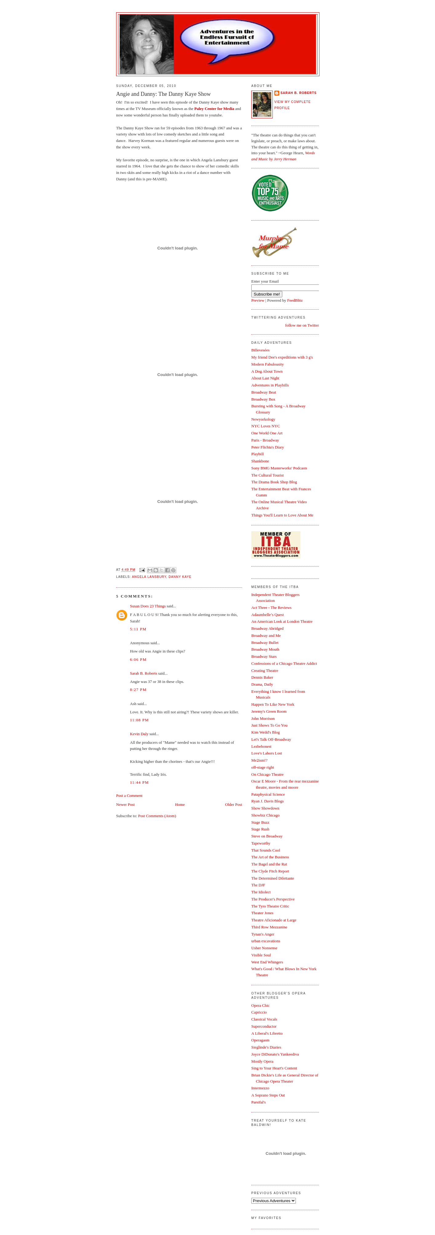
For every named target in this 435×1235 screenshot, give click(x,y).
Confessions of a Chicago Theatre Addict (284, 663)
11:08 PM (139, 720)
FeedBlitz (295, 300)
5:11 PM (138, 629)
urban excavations (265, 941)
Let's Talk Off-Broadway (271, 739)
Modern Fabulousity (267, 364)
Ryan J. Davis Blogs (267, 801)
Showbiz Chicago (265, 815)
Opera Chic (260, 1005)
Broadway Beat (263, 392)
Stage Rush (260, 829)
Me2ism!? (259, 760)
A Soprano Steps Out (268, 1095)
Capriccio (259, 1012)
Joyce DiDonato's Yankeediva (275, 1054)
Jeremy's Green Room (269, 711)
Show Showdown (265, 808)
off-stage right (262, 767)
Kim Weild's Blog (265, 732)
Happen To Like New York (272, 704)
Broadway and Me (266, 635)
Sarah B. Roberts (143, 673)
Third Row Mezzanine (269, 927)
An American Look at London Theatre (281, 621)
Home (180, 804)
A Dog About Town (267, 371)
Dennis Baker (262, 677)
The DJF (258, 885)
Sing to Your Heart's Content (274, 1068)
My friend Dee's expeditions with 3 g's (282, 357)
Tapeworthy (260, 843)
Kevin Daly (139, 733)
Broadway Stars (264, 656)
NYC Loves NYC (265, 426)
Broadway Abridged (267, 628)
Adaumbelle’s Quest (267, 614)
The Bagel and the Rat (269, 864)
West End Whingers (267, 962)
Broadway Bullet (264, 642)
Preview (258, 300)
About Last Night (265, 378)
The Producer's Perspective (273, 899)
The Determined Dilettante (272, 878)
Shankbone (260, 461)
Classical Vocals (264, 1019)
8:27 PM (138, 689)
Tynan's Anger (262, 934)
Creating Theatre (264, 670)
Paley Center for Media (214, 108)
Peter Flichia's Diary (267, 447)
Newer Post (125, 804)
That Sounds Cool (265, 850)
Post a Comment (129, 795)
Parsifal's (258, 1102)
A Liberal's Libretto (267, 1033)
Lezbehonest (261, 746)
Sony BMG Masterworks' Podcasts (279, 468)
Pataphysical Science (268, 794)
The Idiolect (261, 892)
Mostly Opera (262, 1061)
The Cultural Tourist (267, 475)
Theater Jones (262, 913)
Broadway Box (263, 399)
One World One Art (267, 433)
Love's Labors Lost (266, 753)
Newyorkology (263, 419)
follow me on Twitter (302, 325)
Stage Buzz (260, 822)
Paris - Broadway (265, 440)
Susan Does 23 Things (148, 606)
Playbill (257, 454)
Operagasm (260, 1040)
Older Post (233, 804)
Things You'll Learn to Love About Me (282, 515)
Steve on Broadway (267, 836)
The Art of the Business (270, 857)
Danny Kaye (180, 576)
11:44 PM (139, 782)
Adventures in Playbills (270, 385)
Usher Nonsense (264, 948)
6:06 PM (138, 659)
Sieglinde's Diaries (266, 1047)
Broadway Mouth (265, 649)
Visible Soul (261, 955)
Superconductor (263, 1026)
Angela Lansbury (149, 576)
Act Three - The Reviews (271, 607)
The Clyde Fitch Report (270, 871)
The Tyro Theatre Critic (270, 906)
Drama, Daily (262, 684)
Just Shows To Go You (269, 725)
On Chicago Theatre (267, 774)
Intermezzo (260, 1088)
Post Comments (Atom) (157, 816)
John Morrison (263, 718)
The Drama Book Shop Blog (274, 482)
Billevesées (260, 350)
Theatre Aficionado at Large (273, 920)
